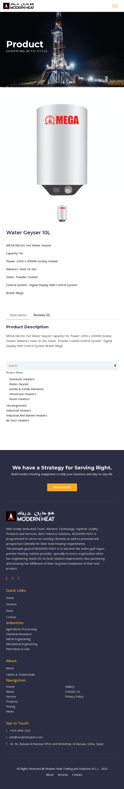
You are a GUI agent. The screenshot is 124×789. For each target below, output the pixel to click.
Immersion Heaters (22, 394)
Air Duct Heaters (17, 420)
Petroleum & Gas (18, 649)
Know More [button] (62, 487)
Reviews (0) (41, 315)
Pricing (10, 706)
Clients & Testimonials (20, 674)
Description (18, 315)
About (10, 668)
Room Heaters (19, 399)
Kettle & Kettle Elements (26, 389)
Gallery (69, 686)
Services (11, 604)
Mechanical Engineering (22, 644)
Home (10, 598)
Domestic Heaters (22, 379)
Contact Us (72, 691)
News (9, 611)
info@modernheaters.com (26, 737)
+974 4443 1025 (20, 731)
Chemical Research (19, 634)
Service (11, 696)
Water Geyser (19, 384)
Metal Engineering (18, 639)
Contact (11, 617)
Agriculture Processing (21, 629)
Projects (12, 701)
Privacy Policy (74, 696)
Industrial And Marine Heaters (26, 415)
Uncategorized (16, 405)
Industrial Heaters (18, 410)
